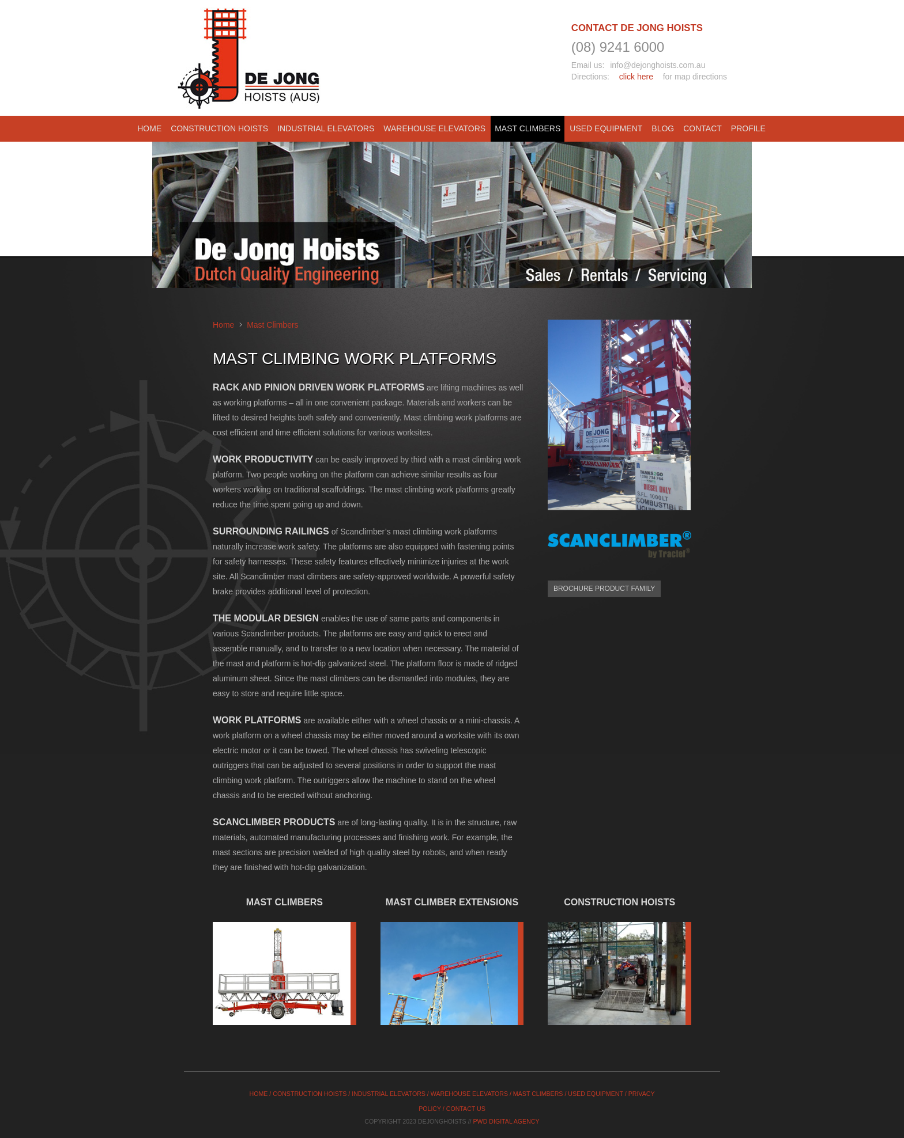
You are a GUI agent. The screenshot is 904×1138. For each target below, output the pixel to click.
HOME (259, 1093)
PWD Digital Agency (506, 1121)
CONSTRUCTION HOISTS (309, 1093)
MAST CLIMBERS (538, 1093)
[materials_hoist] (619, 981)
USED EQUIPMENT (595, 1093)
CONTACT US (465, 1108)
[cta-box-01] (284, 981)
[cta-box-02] (452, 981)
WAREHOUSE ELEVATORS (469, 1093)
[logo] (249, 58)
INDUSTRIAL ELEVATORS (388, 1093)
